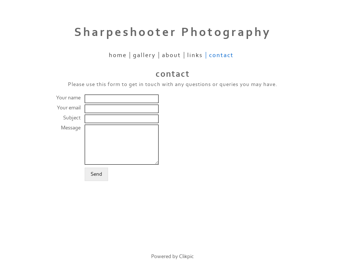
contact (221, 55)
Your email (69, 108)
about (171, 55)
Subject (72, 118)
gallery (144, 55)
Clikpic (186, 256)
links (195, 55)
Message (71, 128)
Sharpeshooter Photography (172, 32)
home (118, 55)
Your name (68, 98)
